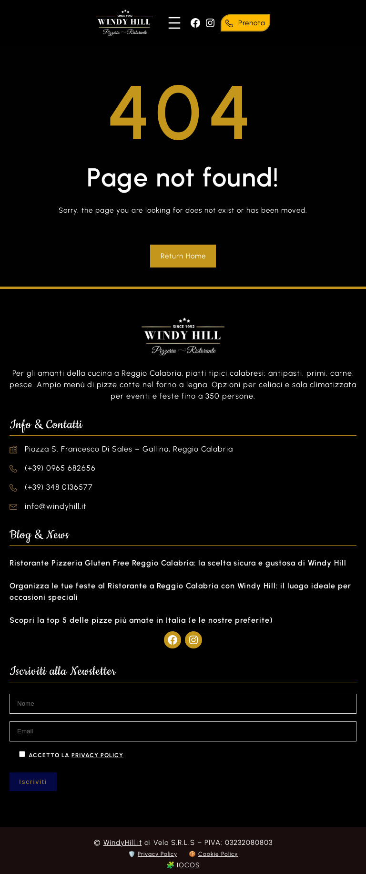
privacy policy (97, 755)
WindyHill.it (122, 842)
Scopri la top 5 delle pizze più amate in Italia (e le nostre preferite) (141, 620)
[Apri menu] (174, 23)
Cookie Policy (218, 854)
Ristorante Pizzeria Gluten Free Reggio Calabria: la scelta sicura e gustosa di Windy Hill (178, 562)
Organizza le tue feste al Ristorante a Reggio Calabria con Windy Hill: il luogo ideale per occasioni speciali (180, 591)
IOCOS (188, 865)
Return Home (183, 256)
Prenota (251, 23)
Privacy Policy (157, 854)
